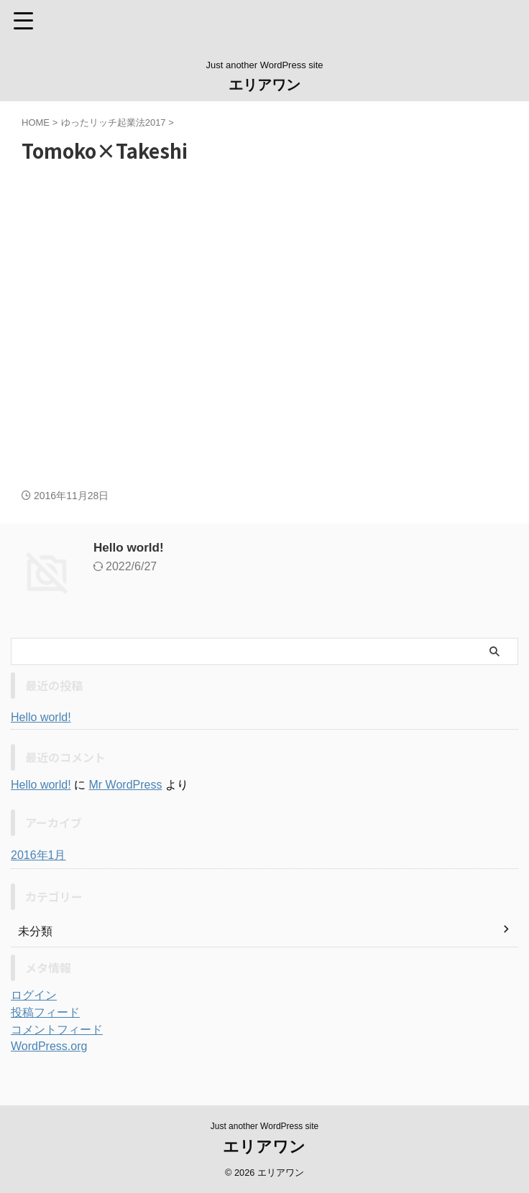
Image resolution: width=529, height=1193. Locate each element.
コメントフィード (57, 1029)
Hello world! (130, 547)
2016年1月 (38, 855)
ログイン (34, 995)
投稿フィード (45, 1012)
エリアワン (264, 85)
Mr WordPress (125, 785)
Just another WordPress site (265, 1126)
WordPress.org (49, 1046)
